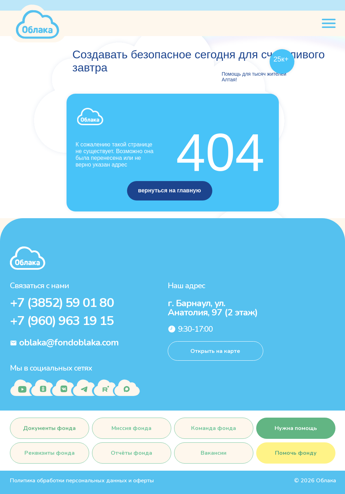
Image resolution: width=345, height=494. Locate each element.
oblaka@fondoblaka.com (69, 342)
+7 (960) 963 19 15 (62, 321)
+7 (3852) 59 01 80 (62, 303)
